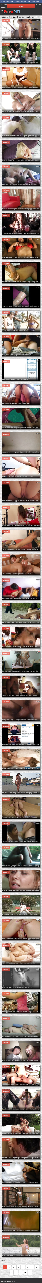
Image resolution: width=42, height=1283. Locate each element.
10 (16, 1272)
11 (21, 1272)
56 (25, 1272)
